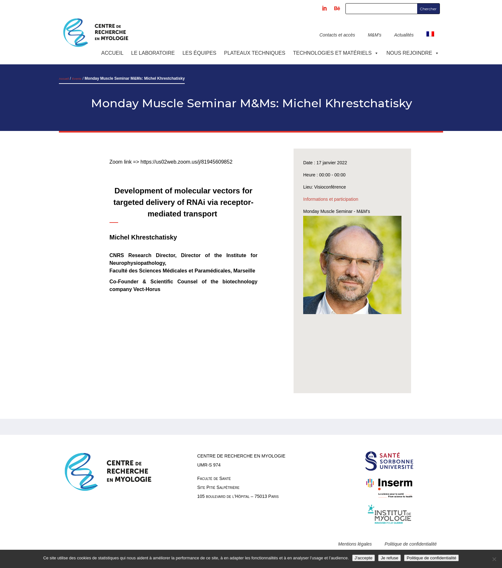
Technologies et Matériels (336, 53)
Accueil (112, 53)
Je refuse (389, 558)
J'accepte (364, 558)
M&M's (374, 34)
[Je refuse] (494, 559)
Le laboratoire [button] (153, 53)
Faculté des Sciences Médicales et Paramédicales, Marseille (183, 270)
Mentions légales (355, 544)
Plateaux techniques (254, 53)
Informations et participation (330, 199)
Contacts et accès (337, 34)
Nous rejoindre (412, 53)
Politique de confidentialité (411, 544)
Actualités (404, 34)
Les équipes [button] (199, 53)
